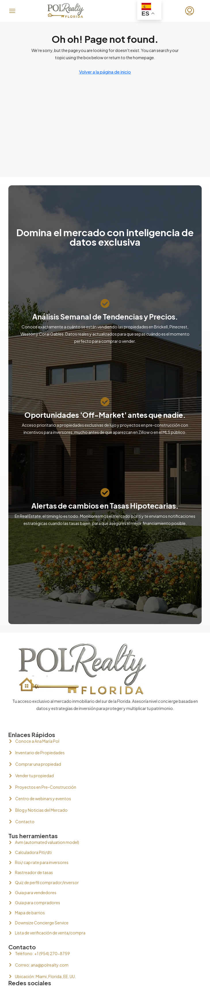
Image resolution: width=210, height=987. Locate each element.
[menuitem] (190, 11)
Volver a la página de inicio (105, 71)
